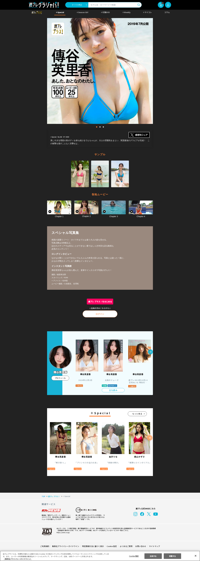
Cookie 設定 (112, 546)
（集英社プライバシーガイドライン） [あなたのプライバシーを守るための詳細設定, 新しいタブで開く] (17, 559)
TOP (43, 496)
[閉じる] (195, 556)
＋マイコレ (147, 12)
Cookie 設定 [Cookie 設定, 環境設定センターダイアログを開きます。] (134, 556)
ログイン (100, 314)
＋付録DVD (105, 12)
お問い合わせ (140, 546)
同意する (172, 556)
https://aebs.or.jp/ (63, 532)
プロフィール (60, 378)
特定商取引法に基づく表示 (93, 546)
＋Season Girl (82, 12)
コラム (167, 12)
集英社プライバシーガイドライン (65, 546)
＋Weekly (126, 12)
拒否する (153, 556)
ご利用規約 (44, 546)
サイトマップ (154, 546)
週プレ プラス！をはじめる (100, 301)
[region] (100, 556)
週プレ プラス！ (54, 496)
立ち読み (113, 390)
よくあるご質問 (126, 546)
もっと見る (137, 413)
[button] (150, 352)
